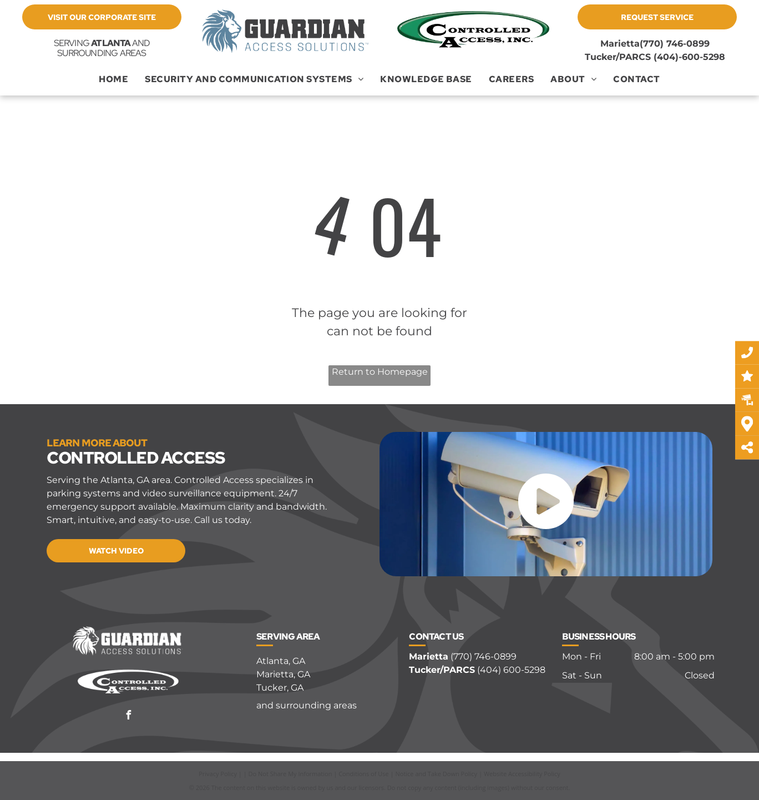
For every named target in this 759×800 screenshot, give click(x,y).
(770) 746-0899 (675, 43)
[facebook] (128, 716)
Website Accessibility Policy (522, 773)
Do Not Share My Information (290, 773)
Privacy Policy (218, 773)
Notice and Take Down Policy (437, 773)
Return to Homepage (380, 371)
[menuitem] (113, 79)
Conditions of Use (363, 773)
